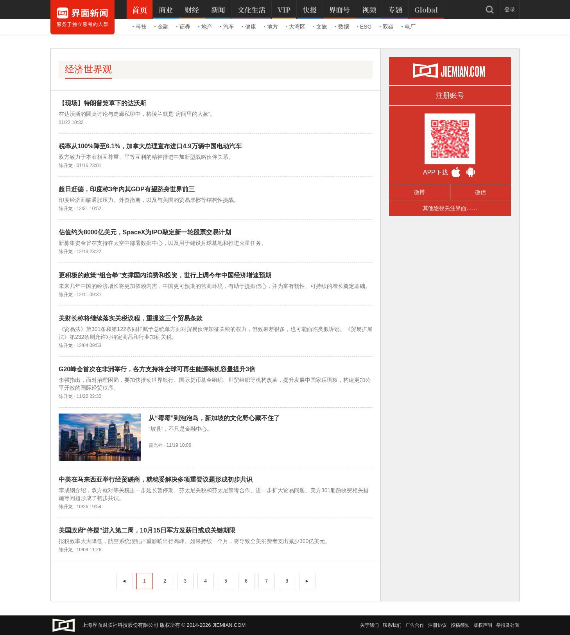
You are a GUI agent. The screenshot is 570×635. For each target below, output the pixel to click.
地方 (271, 26)
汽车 (227, 26)
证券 (183, 26)
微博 (419, 192)
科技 (140, 26)
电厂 (409, 26)
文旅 (320, 26)
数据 (342, 26)
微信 (480, 192)
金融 (161, 26)
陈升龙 (66, 165)
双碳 (387, 26)
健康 (249, 26)
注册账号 (450, 95)
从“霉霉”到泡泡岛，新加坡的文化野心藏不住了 (214, 418)
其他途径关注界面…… (450, 208)
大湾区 (295, 26)
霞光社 (156, 445)
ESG (364, 26)
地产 (205, 26)
